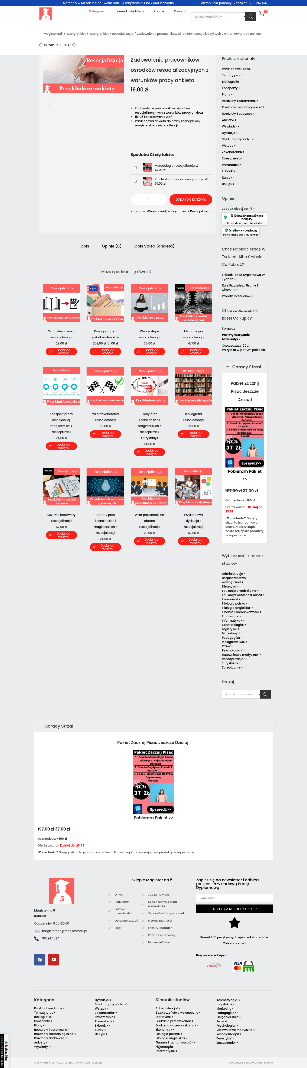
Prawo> (227, 646)
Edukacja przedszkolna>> (241, 591)
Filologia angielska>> (238, 608)
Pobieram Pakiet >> (153, 818)
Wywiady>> (230, 126)
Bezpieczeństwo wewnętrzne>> (234, 580)
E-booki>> (229, 171)
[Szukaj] (250, 16)
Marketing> (224, 1008)
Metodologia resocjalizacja (176, 165)
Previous (48, 45)
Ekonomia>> (231, 599)
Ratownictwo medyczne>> (241, 655)
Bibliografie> (231, 82)
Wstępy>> (229, 145)
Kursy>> (228, 177)
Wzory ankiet (76, 34)
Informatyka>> (233, 620)
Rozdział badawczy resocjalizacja (181, 179)
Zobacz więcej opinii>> (239, 209)
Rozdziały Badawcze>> (239, 113)
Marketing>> (231, 633)
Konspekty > (231, 88)
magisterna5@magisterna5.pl (64, 931)
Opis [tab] (84, 246)
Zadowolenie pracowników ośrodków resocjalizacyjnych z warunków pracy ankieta (199, 34)
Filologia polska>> (235, 603)
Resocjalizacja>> (234, 659)
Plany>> (228, 94)
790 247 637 (50, 938)
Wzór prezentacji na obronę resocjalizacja (149, 521)
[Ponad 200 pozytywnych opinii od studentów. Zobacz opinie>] (234, 922)
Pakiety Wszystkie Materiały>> (236, 337)
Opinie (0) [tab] (112, 246)
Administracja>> (234, 574)
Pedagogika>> (232, 637)
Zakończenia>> (233, 152)
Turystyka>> (231, 663)
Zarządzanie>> (233, 667)
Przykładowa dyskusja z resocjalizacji (193, 521)
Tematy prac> (232, 75)
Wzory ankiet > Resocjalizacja (111, 34)
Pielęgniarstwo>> (235, 642)
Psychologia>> (233, 650)
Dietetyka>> (231, 586)
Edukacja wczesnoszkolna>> (243, 595)
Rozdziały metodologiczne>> (243, 107)
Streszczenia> (232, 158)
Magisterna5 (53, 34)
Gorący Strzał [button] (243, 367)
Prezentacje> (231, 165)
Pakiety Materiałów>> (238, 296)
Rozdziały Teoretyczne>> (240, 101)
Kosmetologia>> (234, 625)
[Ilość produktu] (149, 199)
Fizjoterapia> (231, 616)
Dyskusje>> (230, 133)
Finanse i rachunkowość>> (242, 612)
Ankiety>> (229, 120)
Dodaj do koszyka (191, 199)
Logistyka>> (231, 629)
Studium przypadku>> (238, 139)
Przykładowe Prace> (237, 69)
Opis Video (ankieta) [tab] (154, 246)
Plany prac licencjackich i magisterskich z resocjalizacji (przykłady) (149, 426)
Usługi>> (228, 184)
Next (69, 45)
